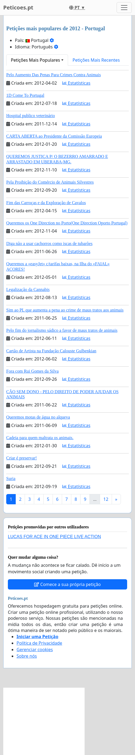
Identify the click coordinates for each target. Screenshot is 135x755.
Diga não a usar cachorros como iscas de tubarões (49, 243)
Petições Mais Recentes (96, 60)
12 (105, 499)
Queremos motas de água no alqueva (38, 417)
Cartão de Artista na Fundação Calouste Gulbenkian (51, 351)
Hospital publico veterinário (30, 115)
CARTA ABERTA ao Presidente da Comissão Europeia (54, 136)
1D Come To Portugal (25, 95)
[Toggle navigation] (124, 7)
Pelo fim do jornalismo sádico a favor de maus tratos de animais (61, 330)
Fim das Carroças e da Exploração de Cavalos (46, 202)
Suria (10, 478)
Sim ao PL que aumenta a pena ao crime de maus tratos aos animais (65, 310)
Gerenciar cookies (35, 650)
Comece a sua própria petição (67, 584)
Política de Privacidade (39, 643)
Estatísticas (76, 83)
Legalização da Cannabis (28, 289)
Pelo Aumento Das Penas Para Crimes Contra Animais (53, 74)
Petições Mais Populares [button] (35, 60)
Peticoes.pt (18, 7)
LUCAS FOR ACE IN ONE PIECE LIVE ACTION (54, 536)
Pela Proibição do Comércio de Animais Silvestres (50, 182)
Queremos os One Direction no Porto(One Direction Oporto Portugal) (66, 223)
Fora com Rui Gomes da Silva (32, 371)
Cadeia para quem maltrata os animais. (39, 437)
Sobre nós (27, 656)
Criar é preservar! (21, 458)
